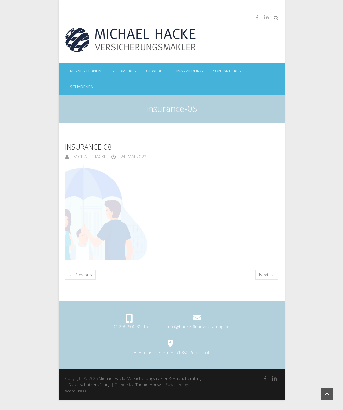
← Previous (80, 275)
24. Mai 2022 (132, 157)
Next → (266, 275)
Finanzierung (189, 71)
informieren (124, 71)
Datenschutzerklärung (89, 384)
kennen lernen (85, 71)
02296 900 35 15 (131, 327)
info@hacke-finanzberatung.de (198, 327)
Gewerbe (155, 71)
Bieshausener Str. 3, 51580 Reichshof (171, 352)
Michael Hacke (89, 157)
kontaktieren (227, 71)
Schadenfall (83, 87)
